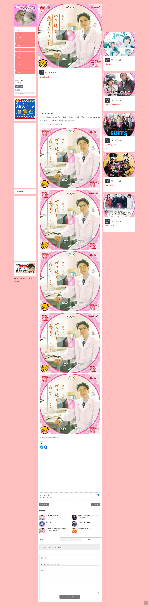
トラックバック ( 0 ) (70, 539)
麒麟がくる (109, 185)
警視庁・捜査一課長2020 (114, 104)
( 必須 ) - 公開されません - (50, 564)
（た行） (18, 53)
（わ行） (18, 72)
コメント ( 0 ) (91, 539)
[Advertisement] (25, 155)
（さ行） (18, 49)
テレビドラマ (19, 80)
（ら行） (18, 68)
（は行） (18, 57)
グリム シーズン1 (84, 522)
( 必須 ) (44, 558)
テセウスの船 (110, 225)
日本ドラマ (19, 34)
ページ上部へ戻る (146, 603)
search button (19, 90)
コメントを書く (46, 495)
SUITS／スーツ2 (111, 145)
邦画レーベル (19, 85)
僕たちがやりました (52, 522)
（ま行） (18, 61)
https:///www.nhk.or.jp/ (51, 437)
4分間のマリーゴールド (85, 529)
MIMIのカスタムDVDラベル (21, 278)
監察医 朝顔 (109, 64)
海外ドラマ (19, 37)
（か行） (18, 45)
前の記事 (44, 504)
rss (16, 90)
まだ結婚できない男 (52, 515)
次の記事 (95, 504)
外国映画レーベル (20, 83)
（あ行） (18, 41)
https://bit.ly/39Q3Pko (55, 124)
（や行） (18, 64)
